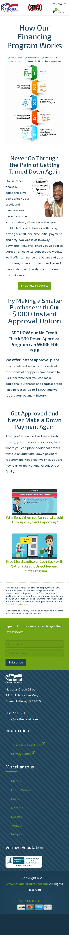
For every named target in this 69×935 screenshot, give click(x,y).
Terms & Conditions (16, 604)
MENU (58, 4)
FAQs (15, 799)
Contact (16, 825)
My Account (19, 781)
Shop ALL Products (34, 286)
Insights (16, 834)
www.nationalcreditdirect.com (27, 884)
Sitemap (17, 817)
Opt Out (17, 808)
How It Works (20, 790)
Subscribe (15, 662)
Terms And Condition (26, 744)
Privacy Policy (21, 753)
